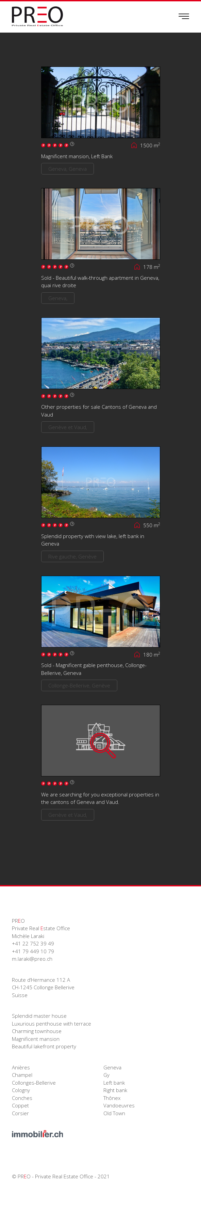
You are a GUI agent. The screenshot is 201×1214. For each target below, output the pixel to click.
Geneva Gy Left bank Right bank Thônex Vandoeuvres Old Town (119, 1090)
